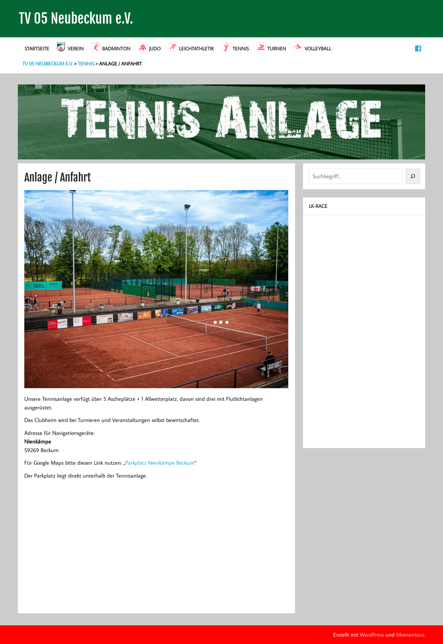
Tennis (241, 48)
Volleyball (318, 48)
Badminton (116, 48)
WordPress (372, 634)
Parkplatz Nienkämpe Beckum (159, 462)
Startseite (37, 48)
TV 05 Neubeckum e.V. (76, 18)
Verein (76, 48)
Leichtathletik (196, 48)
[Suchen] (413, 176)
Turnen (276, 48)
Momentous (410, 634)
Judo (155, 48)
